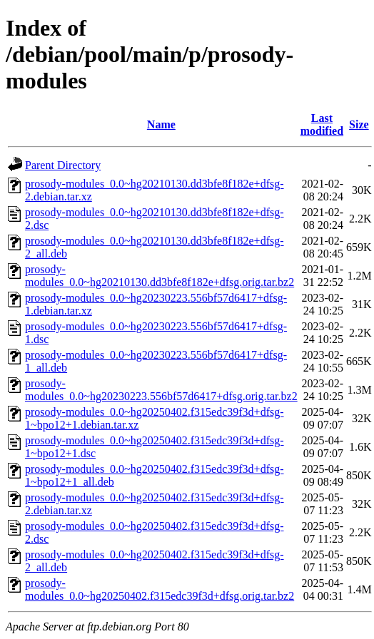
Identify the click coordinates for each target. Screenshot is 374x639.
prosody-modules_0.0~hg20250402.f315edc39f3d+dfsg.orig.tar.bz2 (159, 589)
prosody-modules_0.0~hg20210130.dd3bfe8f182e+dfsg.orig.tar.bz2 (159, 275)
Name (161, 124)
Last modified (321, 124)
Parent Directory (63, 165)
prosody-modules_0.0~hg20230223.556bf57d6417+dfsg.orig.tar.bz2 (161, 389)
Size (359, 124)
